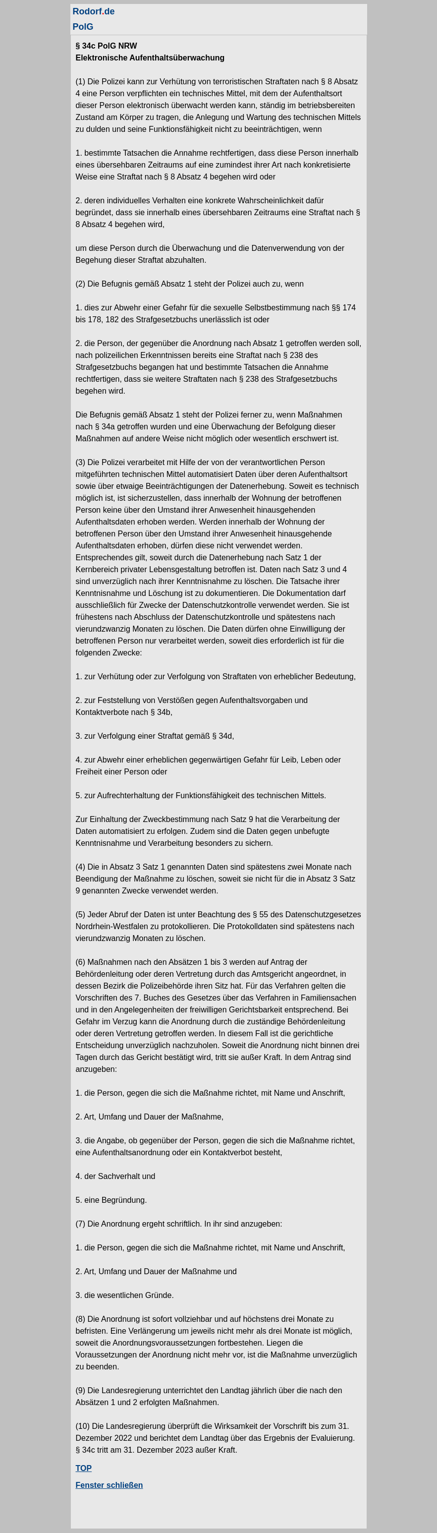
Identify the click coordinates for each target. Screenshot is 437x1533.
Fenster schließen (109, 1485)
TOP (84, 1468)
